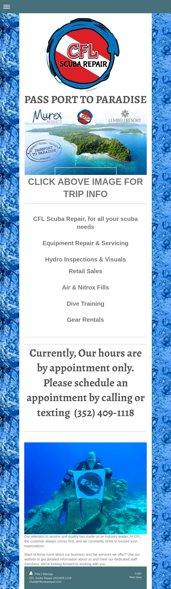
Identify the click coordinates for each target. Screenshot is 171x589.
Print (35, 573)
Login (138, 573)
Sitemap (47, 573)
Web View (135, 577)
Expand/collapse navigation (85, 6)
